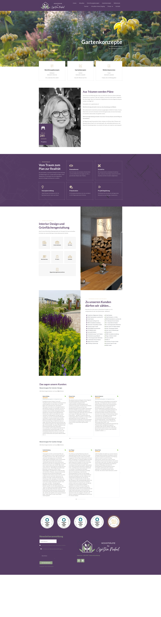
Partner (86, 6)
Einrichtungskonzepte (93, 3)
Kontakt (118, 6)
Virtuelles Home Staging (98, 6)
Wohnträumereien (109, 70)
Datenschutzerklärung (55, 549)
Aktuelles (81, 3)
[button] (41, 415)
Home (74, 3)
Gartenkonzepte (106, 3)
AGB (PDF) (85, 555)
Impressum (79, 555)
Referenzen (117, 3)
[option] (52, 71)
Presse (110, 6)
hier (59, 391)
